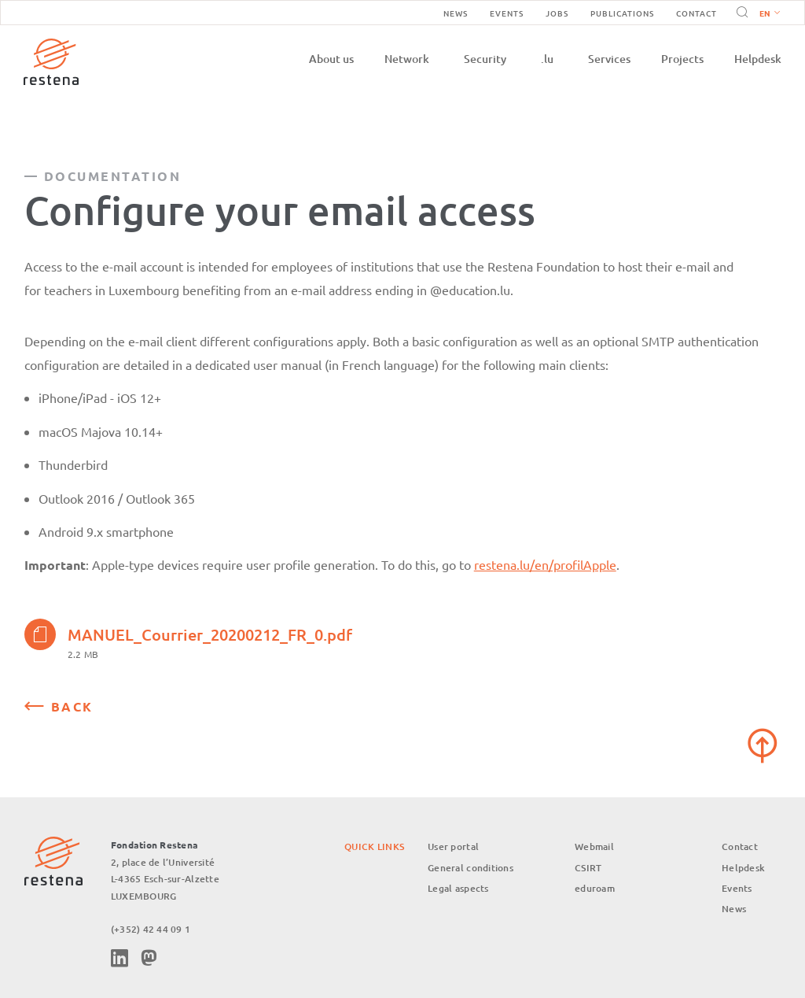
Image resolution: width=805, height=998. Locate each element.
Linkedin (119, 958)
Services (609, 58)
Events (507, 13)
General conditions (470, 867)
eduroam (595, 888)
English (769, 14)
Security (485, 58)
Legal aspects (458, 888)
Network (406, 58)
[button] (766, 12)
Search (739, 12)
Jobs (557, 13)
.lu (547, 58)
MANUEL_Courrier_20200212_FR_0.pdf (188, 634)
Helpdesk (757, 58)
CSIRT (588, 867)
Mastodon (148, 958)
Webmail (594, 846)
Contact (696, 13)
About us (331, 58)
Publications (622, 13)
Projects (682, 58)
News (455, 13)
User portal (453, 846)
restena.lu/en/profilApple (545, 564)
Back (72, 706)
